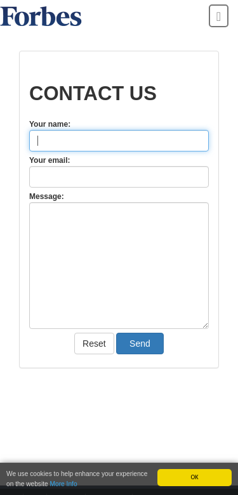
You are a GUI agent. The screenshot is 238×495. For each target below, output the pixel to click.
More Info (63, 483)
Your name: (49, 124)
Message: (46, 196)
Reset (94, 343)
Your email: (49, 160)
